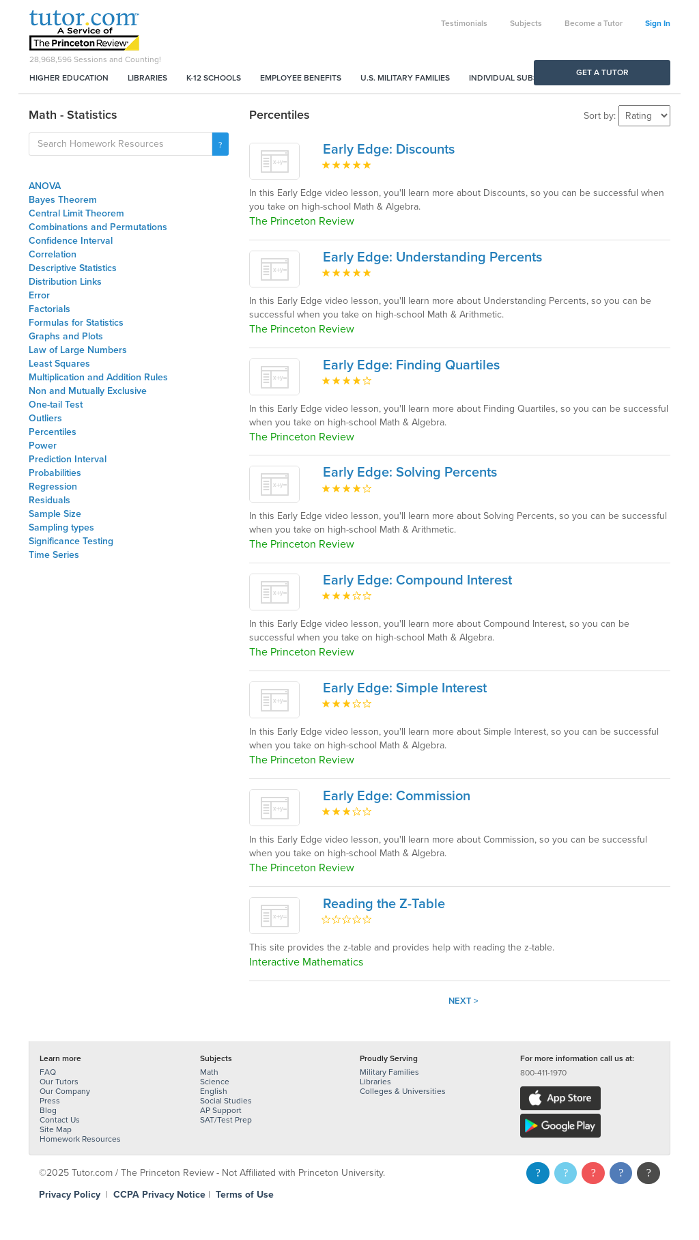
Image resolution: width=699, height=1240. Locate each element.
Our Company (65, 1091)
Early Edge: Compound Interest (417, 580)
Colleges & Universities (403, 1091)
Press (50, 1100)
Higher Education (69, 78)
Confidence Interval (71, 240)
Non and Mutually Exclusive (88, 391)
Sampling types (61, 527)
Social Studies (226, 1100)
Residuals (49, 500)
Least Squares (59, 363)
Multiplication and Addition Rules (98, 377)
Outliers (45, 418)
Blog (48, 1110)
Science (214, 1081)
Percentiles (52, 432)
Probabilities (55, 473)
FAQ (48, 1072)
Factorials (49, 309)
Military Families (389, 1072)
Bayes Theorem (63, 200)
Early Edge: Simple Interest (405, 688)
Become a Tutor (594, 23)
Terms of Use (245, 1194)
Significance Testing (71, 541)
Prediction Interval (67, 459)
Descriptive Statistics (73, 268)
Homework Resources (80, 1139)
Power (43, 445)
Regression (53, 486)
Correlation (52, 254)
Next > (463, 1001)
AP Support (221, 1110)
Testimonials (464, 23)
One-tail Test (56, 404)
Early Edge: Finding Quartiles (411, 365)
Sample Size (55, 514)
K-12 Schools (213, 78)
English (213, 1091)
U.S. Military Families (405, 78)
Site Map (56, 1129)
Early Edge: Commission (396, 796)
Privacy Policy (69, 1194)
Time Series (54, 555)
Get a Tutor (602, 72)
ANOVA (45, 186)
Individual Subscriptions (524, 78)
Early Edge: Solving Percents (410, 472)
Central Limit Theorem (76, 213)
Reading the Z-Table (384, 904)
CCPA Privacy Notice (159, 1194)
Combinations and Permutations (98, 227)
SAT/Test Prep (226, 1120)
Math (209, 1072)
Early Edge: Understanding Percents (432, 257)
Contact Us (60, 1120)
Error (39, 295)
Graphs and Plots (66, 336)
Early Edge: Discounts (389, 149)
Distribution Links (65, 281)
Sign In (657, 23)
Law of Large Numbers (78, 350)
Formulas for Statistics (76, 322)
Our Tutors (59, 1081)
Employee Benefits (300, 78)
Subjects (526, 23)
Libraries (147, 78)
